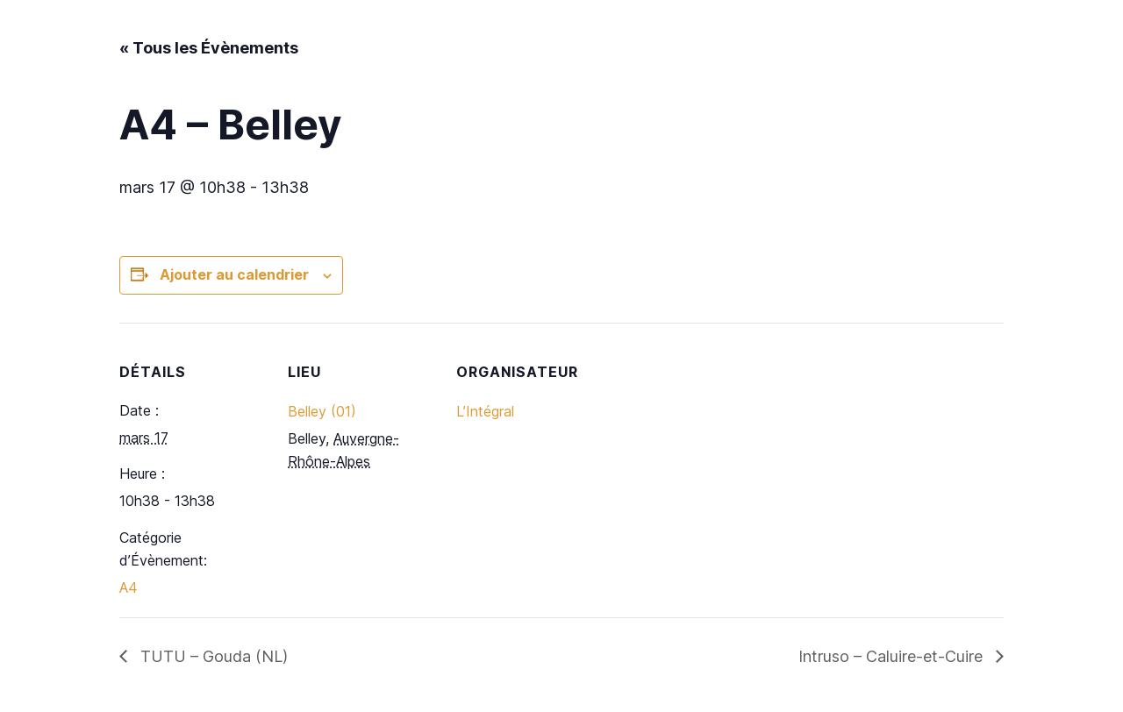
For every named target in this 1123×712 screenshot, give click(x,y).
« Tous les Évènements (208, 48)
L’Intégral (485, 411)
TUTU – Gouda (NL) (212, 656)
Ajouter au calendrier (234, 274)
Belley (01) (322, 411)
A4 (128, 587)
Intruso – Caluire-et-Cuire (892, 656)
